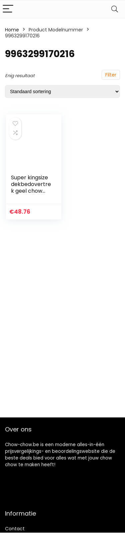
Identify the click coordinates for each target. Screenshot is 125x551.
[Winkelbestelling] (62, 91)
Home (12, 29)
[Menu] (8, 9)
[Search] (115, 9)
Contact (15, 528)
